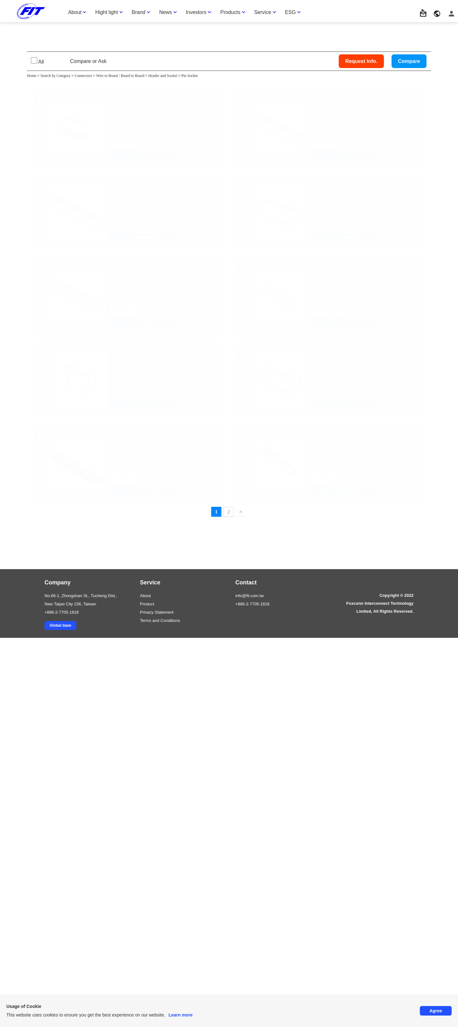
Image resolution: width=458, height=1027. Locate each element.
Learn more (181, 1014)
